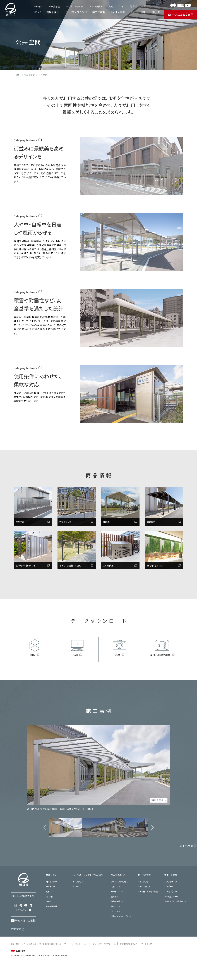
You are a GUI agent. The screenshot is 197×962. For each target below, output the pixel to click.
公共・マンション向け (120, 916)
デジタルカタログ (74, 6)
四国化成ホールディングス (21, 943)
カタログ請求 (96, 6)
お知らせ (38, 6)
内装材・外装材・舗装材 (149, 891)
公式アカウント (116, 6)
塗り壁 (113, 896)
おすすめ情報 (117, 12)
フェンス (114, 911)
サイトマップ (146, 943)
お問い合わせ (171, 891)
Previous (45, 827)
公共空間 (49, 896)
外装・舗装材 (51, 906)
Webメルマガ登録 (25, 920)
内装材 (48, 901)
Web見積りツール (171, 896)
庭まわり (49, 891)
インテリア (77, 886)
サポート (169, 886)
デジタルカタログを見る (173, 901)
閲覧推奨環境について (129, 943)
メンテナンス (171, 881)
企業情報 (16, 929)
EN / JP (156, 12)
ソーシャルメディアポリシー (100, 943)
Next (152, 827)
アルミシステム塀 (118, 881)
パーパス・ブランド (75, 12)
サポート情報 (138, 12)
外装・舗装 (115, 901)
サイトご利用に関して (48, 943)
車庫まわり (50, 886)
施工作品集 (98, 12)
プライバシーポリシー (73, 943)
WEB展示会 (54, 6)
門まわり (114, 886)
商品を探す (52, 12)
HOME (37, 12)
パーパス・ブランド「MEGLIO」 (88, 874)
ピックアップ (145, 881)
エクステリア (78, 881)
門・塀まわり (51, 881)
